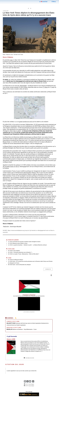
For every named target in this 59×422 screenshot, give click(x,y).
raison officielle (45, 142)
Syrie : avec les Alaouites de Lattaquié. (22, 264)
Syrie (8, 258)
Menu (54, 1)
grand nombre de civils (25, 121)
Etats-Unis (10, 249)
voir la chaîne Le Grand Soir (29, 311)
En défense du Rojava (18, 259)
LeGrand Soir (43, 1)
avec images (31, 385)
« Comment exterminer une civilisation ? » (22, 252)
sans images (31, 384)
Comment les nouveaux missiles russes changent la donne (26, 241)
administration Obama (29, 172)
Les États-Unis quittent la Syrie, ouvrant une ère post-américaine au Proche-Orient (29, 63)
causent (16, 188)
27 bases (45, 87)
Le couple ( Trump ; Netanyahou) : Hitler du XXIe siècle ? (26, 254)
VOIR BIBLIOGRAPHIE (29, 357)
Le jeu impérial (16, 250)
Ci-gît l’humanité (12, 336)
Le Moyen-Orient (7, 146)
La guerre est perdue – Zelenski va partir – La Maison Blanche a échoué (30, 245)
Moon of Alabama (12, 240)
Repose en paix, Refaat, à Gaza (20, 243)
